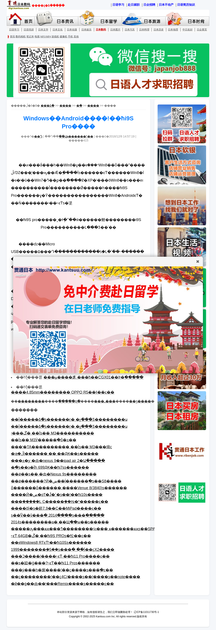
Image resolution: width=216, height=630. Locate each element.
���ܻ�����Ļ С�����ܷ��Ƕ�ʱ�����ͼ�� (59, 502)
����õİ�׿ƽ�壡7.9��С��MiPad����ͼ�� (56, 508)
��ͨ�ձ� (47, 105)
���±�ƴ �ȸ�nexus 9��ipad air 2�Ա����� (58, 461)
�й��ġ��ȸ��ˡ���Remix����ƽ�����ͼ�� (62, 584)
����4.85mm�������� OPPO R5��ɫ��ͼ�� (62, 392)
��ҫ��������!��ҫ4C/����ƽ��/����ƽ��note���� (75, 577)
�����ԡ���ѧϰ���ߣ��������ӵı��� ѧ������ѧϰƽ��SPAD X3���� (95, 529)
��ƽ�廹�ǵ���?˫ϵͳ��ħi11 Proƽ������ (55, 563)
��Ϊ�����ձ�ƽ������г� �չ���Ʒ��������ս (69, 419)
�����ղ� (69, 401)
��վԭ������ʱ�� (76, 136)
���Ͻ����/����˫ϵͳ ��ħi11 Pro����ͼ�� (60, 556)
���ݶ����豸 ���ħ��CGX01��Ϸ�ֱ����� (93, 377)
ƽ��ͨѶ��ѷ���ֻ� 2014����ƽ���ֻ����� (57, 515)
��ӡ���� (140, 401)
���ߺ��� (105, 401)
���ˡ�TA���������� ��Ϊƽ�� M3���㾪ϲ (61, 447)
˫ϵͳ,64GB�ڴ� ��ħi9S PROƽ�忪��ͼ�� (51, 536)
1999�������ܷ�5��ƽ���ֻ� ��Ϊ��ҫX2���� (62, 549)
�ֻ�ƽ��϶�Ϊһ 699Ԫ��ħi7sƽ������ (50, 467)
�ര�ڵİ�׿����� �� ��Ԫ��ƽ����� (55, 454)
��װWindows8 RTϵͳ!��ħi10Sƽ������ (51, 542)
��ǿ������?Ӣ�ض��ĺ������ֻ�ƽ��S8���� (66, 481)
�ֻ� (79, 105)
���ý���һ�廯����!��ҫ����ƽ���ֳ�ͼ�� (62, 570)
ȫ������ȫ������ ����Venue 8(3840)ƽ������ (69, 488)
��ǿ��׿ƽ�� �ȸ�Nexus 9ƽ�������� (54, 474)
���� (65, 105)
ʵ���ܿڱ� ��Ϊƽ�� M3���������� (52, 433)
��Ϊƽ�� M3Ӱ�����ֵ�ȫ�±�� (43, 440)
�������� (31, 401)
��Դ (38, 136)
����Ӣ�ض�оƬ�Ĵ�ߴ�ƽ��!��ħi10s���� (57, 495)
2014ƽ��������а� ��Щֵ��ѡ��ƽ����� (60, 522)
